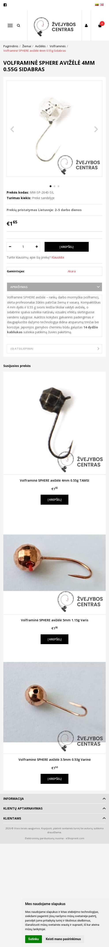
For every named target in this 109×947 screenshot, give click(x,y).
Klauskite (57, 257)
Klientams (12, 818)
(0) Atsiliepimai (21, 349)
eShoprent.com (75, 838)
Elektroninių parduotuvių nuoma (44, 838)
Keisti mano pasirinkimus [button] (63, 939)
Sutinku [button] (33, 939)
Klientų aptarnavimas (23, 808)
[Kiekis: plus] (37, 247)
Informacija (13, 798)
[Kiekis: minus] (10, 247)
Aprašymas (19, 287)
